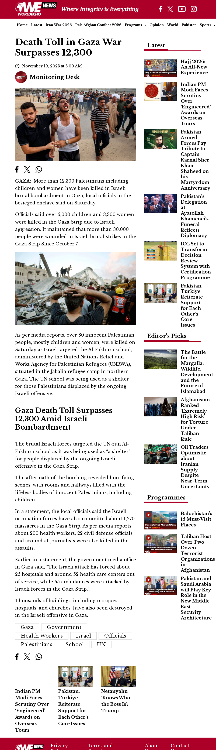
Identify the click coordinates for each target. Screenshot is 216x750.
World (172, 25)
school (74, 645)
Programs (133, 25)
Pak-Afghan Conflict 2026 (98, 25)
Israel (83, 636)
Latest (36, 25)
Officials (115, 636)
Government (64, 627)
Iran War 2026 (59, 25)
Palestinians (36, 645)
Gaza (27, 627)
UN (101, 645)
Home (22, 25)
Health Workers (42, 636)
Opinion (156, 25)
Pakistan (189, 25)
